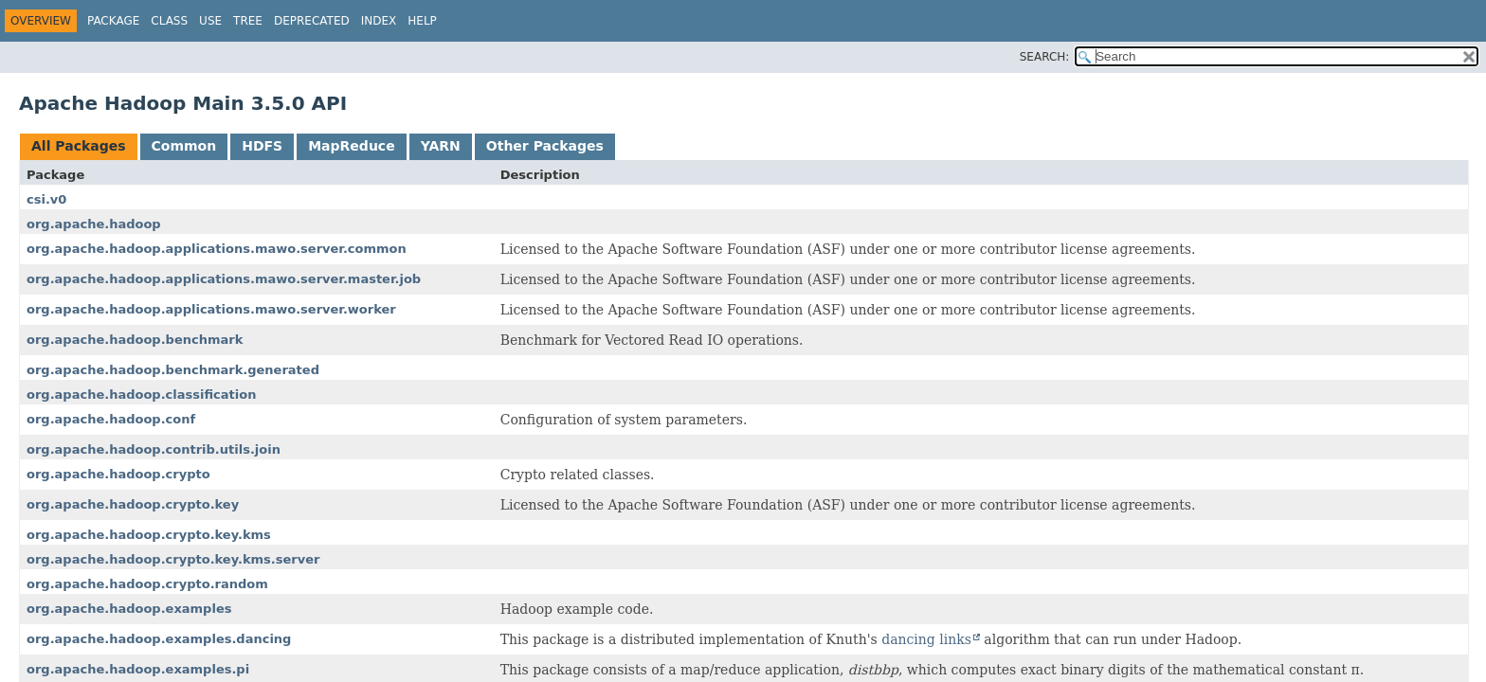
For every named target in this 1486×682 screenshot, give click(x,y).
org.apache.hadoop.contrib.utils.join (154, 449)
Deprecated (312, 20)
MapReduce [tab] (351, 145)
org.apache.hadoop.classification (141, 394)
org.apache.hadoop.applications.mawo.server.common (217, 249)
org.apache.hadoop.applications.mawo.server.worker (211, 309)
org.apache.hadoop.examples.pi (138, 669)
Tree (248, 20)
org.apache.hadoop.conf (111, 419)
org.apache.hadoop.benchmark (135, 339)
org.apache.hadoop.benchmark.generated (173, 370)
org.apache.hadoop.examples (129, 608)
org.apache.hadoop (94, 224)
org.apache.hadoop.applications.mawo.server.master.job (224, 279)
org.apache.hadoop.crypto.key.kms (149, 535)
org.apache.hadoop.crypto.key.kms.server (173, 559)
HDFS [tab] (262, 145)
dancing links (926, 639)
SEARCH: (1045, 56)
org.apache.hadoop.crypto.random (147, 584)
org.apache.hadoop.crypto (118, 474)
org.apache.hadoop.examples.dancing (159, 639)
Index (379, 20)
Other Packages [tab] (545, 145)
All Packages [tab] (78, 145)
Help (422, 20)
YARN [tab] (441, 145)
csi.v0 (46, 199)
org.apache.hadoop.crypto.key (133, 504)
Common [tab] (184, 145)
